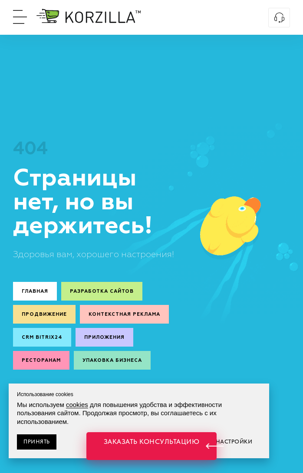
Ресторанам (41, 360)
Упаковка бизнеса (112, 360)
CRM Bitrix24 (42, 337)
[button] (151, 446)
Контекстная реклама (124, 314)
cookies (77, 404)
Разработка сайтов (102, 291)
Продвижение (44, 314)
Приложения (104, 337)
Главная (35, 291)
